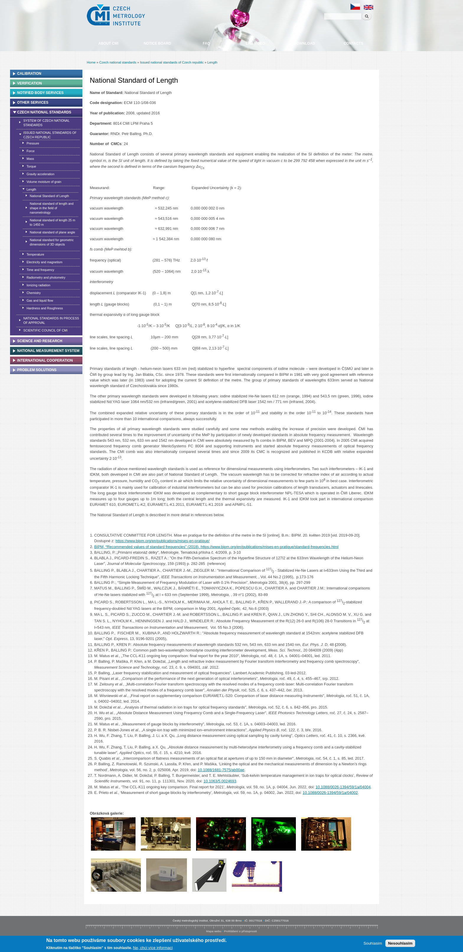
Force (31, 151)
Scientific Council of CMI (45, 330)
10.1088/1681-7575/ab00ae (221, 770)
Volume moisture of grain (44, 181)
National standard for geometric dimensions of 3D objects (52, 242)
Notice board (157, 43)
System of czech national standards (46, 123)
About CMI (108, 43)
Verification (29, 83)
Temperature (35, 254)
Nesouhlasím (400, 943)
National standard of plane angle (52, 232)
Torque (31, 166)
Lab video (255, 43)
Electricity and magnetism (44, 262)
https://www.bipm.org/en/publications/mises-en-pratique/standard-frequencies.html (270, 547)
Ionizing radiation (38, 285)
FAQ (206, 43)
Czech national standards (117, 62)
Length (212, 62)
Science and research (39, 341)
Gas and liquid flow (40, 300)
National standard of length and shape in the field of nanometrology (52, 208)
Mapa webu (213, 931)
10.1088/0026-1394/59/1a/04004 (343, 787)
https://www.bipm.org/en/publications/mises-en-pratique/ (162, 541)
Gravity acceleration (40, 174)
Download (304, 43)
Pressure (33, 143)
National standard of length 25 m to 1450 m (52, 222)
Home (91, 62)
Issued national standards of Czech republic (172, 62)
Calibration (29, 74)
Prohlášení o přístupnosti (240, 931)
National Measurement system (48, 351)
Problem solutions (36, 370)
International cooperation (45, 360)
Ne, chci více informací (153, 948)
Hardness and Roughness (45, 308)
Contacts (353, 43)
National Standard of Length (49, 196)
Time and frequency (40, 270)
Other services (32, 102)
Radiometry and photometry (46, 277)
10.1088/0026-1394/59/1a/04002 (330, 792)
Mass (30, 158)
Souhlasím (372, 943)
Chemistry (34, 293)
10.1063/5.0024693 (219, 781)
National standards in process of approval (51, 320)
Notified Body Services (40, 93)
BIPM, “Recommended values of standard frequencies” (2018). (147, 547)
